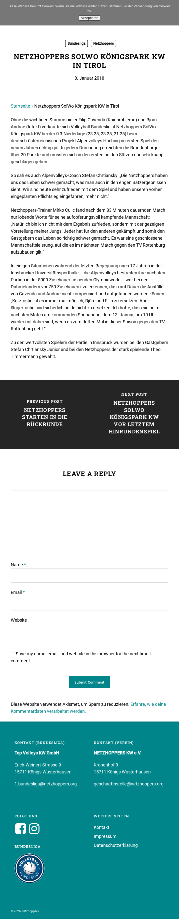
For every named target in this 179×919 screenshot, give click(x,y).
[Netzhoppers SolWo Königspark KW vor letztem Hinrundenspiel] (134, 414)
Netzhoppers (103, 43)
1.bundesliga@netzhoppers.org (45, 783)
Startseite (20, 106)
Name (18, 564)
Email (18, 592)
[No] (172, 12)
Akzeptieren (89, 18)
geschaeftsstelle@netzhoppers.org (129, 783)
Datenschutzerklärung (116, 845)
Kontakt (101, 827)
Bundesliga (77, 43)
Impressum (105, 836)
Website (19, 620)
